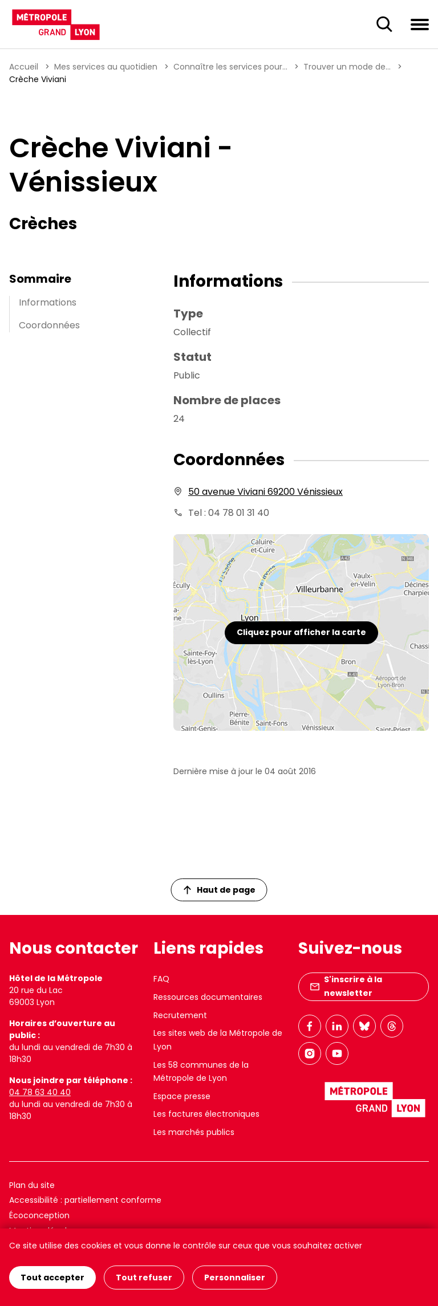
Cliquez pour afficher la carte (301, 632)
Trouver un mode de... (347, 66)
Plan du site (32, 1185)
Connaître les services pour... (230, 66)
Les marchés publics (193, 1132)
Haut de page (220, 890)
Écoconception (39, 1215)
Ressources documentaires (207, 997)
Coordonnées (49, 325)
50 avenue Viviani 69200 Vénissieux (265, 491)
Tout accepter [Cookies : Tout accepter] (52, 1277)
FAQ (161, 978)
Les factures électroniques (206, 1114)
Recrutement (180, 1015)
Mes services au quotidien (105, 66)
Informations (47, 302)
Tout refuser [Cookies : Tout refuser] (144, 1277)
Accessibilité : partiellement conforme (85, 1200)
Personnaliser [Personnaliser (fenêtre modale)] (234, 1277)
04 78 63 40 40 (40, 1092)
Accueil (23, 66)
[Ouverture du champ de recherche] (384, 24)
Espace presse (181, 1096)
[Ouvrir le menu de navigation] (420, 24)
